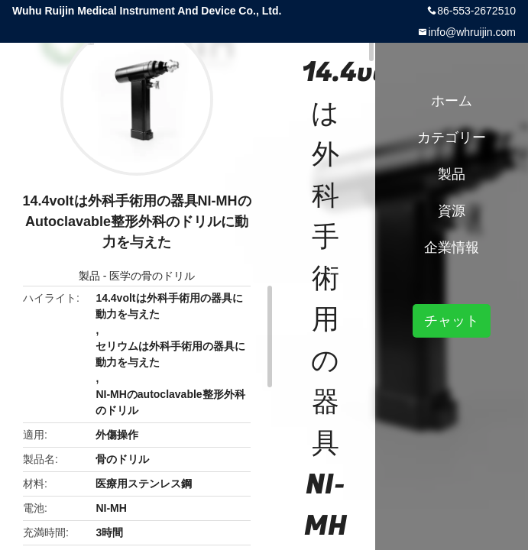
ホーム (451, 100)
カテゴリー (451, 137)
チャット (451, 320)
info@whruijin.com (472, 32)
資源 (451, 210)
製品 (89, 276)
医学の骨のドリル (152, 276)
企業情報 (451, 247)
